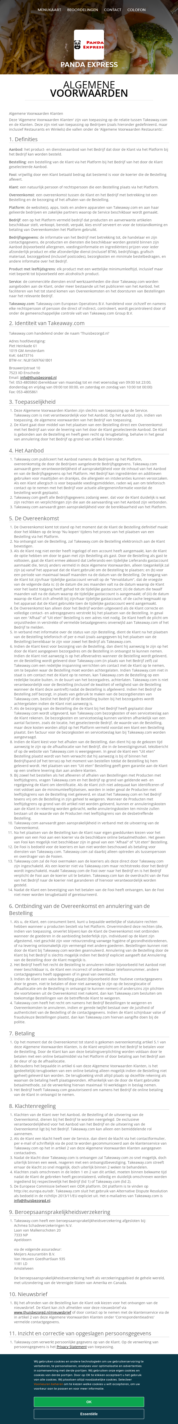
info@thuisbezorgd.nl (38, 377)
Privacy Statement (72, 1346)
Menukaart (49, 9)
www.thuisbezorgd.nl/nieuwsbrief (42, 1312)
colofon (136, 9)
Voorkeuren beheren (48, 1384)
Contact (112, 9)
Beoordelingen (82, 9)
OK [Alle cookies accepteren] (89, 1402)
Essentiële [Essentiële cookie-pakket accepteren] (89, 1414)
